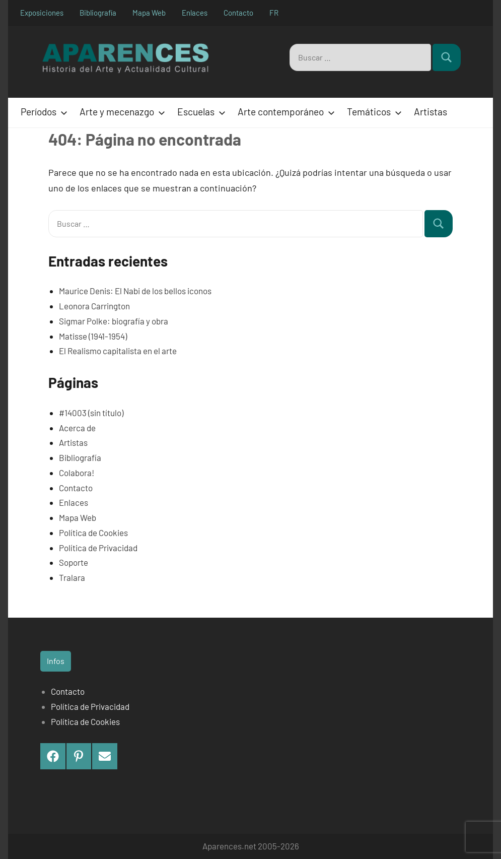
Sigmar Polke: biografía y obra (113, 321)
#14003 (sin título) (91, 413)
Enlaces (194, 12)
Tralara (72, 577)
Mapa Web (149, 12)
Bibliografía (98, 12)
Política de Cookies (93, 532)
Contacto (238, 12)
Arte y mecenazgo (120, 111)
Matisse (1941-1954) (93, 336)
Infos (55, 661)
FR (273, 12)
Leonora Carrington (94, 306)
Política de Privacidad (98, 548)
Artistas (430, 111)
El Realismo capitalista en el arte (118, 351)
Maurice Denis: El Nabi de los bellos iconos (135, 291)
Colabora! (76, 473)
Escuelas (199, 111)
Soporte (73, 562)
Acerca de (77, 428)
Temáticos (372, 111)
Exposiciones (41, 12)
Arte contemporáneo (284, 111)
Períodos (42, 111)
